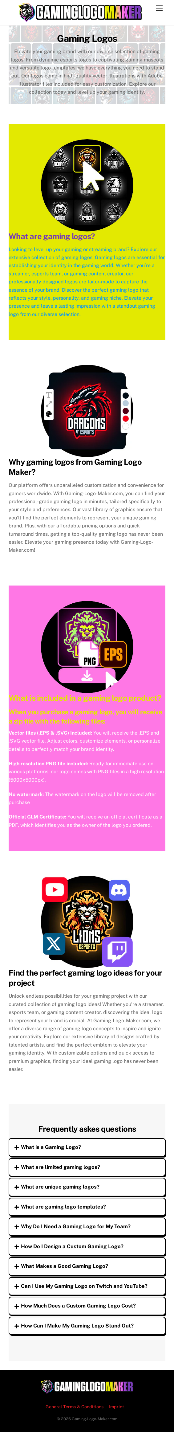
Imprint (116, 1406)
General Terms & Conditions (74, 1406)
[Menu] (159, 8)
